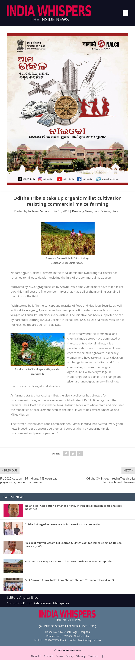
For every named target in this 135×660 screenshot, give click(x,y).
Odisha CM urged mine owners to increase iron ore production (63, 524)
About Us (36, 656)
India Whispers (72, 650)
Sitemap (81, 656)
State (115, 211)
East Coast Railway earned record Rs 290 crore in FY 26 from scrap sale (68, 561)
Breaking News (82, 211)
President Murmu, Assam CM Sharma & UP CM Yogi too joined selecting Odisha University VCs (73, 544)
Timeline (93, 656)
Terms (59, 656)
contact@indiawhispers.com (85, 640)
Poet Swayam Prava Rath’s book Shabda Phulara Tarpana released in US (69, 580)
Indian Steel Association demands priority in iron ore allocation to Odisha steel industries (73, 507)
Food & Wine (102, 211)
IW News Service (39, 211)
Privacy (70, 656)
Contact (48, 656)
